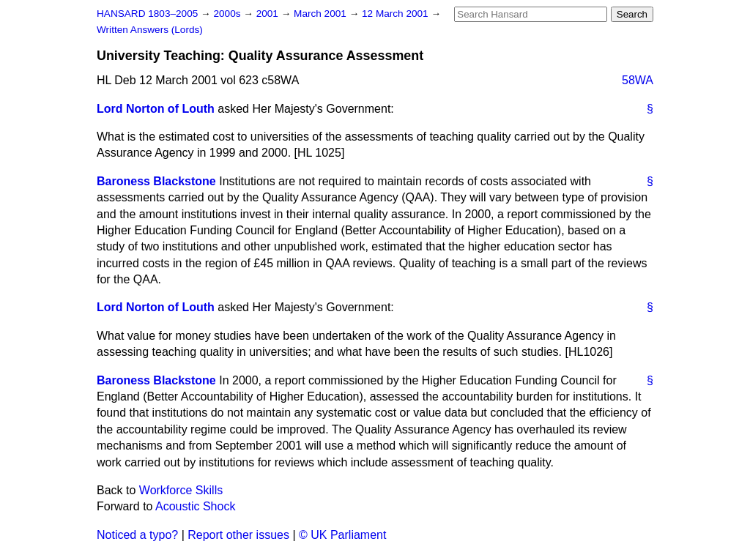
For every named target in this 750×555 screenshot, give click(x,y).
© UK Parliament (342, 535)
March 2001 (321, 13)
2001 (268, 13)
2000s (228, 13)
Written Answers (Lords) (150, 29)
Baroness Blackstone (156, 181)
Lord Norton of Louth (156, 109)
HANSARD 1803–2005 (147, 13)
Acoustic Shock (195, 506)
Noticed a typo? (137, 535)
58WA (637, 80)
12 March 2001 (396, 13)
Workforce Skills (181, 490)
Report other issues (238, 535)
